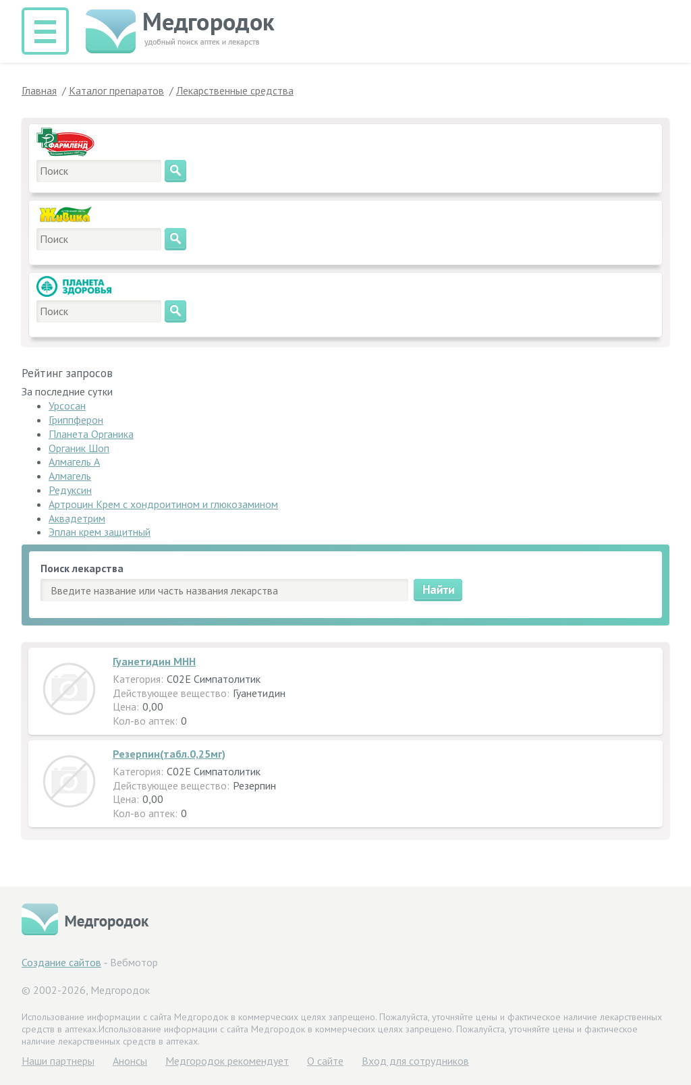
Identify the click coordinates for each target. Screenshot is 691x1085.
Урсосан (67, 405)
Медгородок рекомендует (227, 1060)
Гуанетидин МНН (154, 661)
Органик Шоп (79, 448)
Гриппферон (76, 419)
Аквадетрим (77, 518)
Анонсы (130, 1060)
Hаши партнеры (58, 1060)
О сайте (325, 1060)
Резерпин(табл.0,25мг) (169, 753)
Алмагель (70, 475)
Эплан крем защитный (99, 531)
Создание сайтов (61, 962)
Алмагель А (74, 461)
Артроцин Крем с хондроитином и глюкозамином (163, 504)
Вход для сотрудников (415, 1060)
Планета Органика (91, 434)
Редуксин (70, 490)
